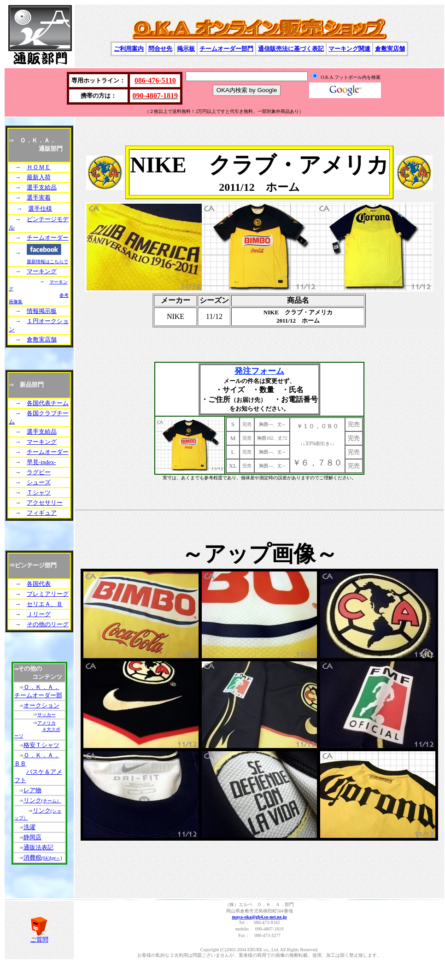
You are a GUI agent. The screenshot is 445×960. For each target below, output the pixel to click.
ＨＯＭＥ (39, 167)
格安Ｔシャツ (41, 745)
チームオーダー (48, 237)
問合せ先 (160, 48)
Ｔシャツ (39, 492)
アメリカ (46, 722)
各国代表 (39, 583)
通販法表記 (38, 847)
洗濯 (29, 827)
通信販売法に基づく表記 (291, 48)
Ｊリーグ (39, 614)
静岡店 (32, 837)
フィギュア (42, 512)
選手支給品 (42, 187)
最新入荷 (39, 177)
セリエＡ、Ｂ (45, 604)
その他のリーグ (48, 624)
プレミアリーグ (48, 593)
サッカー (46, 714)
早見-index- (41, 462)
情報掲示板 (42, 310)
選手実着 (39, 197)
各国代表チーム (48, 403)
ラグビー (39, 472)
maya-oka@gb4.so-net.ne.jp (259, 916)
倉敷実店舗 (390, 48)
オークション (41, 705)
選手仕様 (40, 208)
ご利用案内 (129, 48)
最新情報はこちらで (47, 261)
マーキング (42, 271)
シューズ (39, 482)
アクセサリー (45, 502)
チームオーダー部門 (226, 48)
